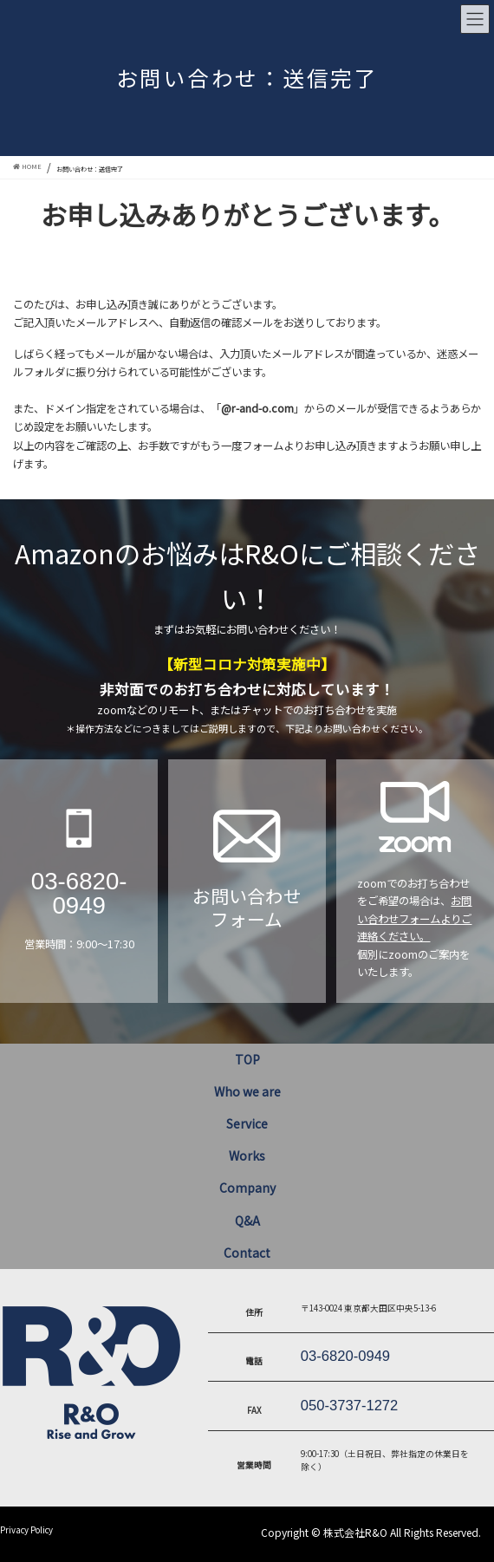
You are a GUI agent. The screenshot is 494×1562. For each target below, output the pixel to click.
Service (247, 1123)
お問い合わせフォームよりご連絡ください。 (414, 918)
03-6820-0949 (79, 893)
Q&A (247, 1220)
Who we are (247, 1091)
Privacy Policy (26, 1530)
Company (247, 1187)
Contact (247, 1252)
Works (247, 1155)
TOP (247, 1059)
